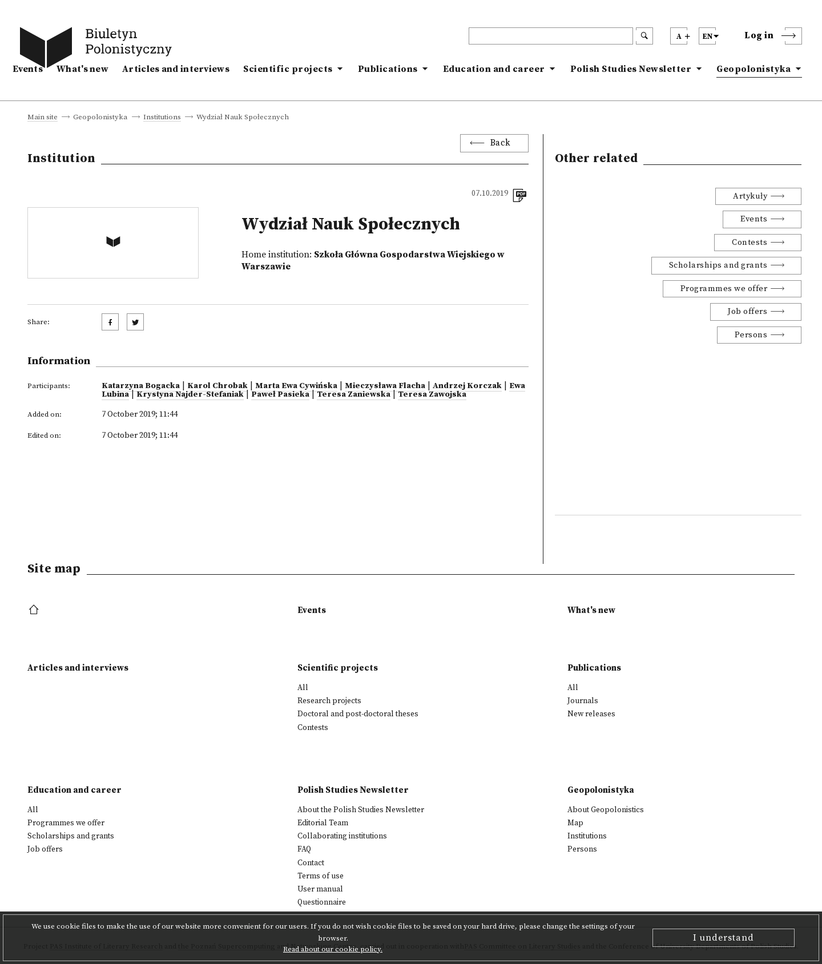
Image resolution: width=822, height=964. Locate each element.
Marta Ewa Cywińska (296, 386)
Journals (582, 701)
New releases (591, 714)
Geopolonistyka (753, 69)
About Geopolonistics (605, 810)
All (302, 688)
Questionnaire (321, 902)
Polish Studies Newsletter (631, 69)
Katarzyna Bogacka (141, 386)
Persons (751, 335)
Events (28, 69)
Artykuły (750, 196)
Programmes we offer (724, 289)
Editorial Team (322, 823)
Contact (310, 863)
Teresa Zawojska (432, 394)
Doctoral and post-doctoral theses (357, 714)
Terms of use (320, 876)
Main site (42, 118)
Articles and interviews (175, 69)
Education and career (494, 69)
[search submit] (644, 36)
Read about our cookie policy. (332, 949)
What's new (82, 69)
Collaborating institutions (342, 836)
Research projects (329, 701)
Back (500, 143)
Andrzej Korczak (467, 386)
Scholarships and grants (718, 265)
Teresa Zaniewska (353, 394)
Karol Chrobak (217, 386)
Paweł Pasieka (280, 394)
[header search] (551, 36)
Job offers (747, 311)
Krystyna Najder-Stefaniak (190, 394)
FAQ (304, 849)
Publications (388, 69)
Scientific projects (288, 69)
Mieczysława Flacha (385, 386)
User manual (320, 889)
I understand (723, 937)
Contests (749, 242)
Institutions (162, 118)
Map (575, 823)
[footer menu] (35, 610)
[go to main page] (98, 49)
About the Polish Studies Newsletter (360, 810)
